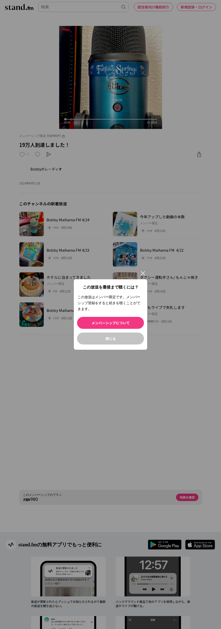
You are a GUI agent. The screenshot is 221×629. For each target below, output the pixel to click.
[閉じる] (142, 273)
